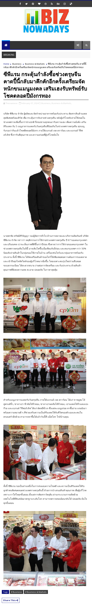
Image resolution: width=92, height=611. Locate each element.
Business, (46, 103)
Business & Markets (35, 63)
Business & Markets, (62, 103)
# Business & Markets (36, 591)
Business (16, 63)
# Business (16, 591)
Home (6, 63)
